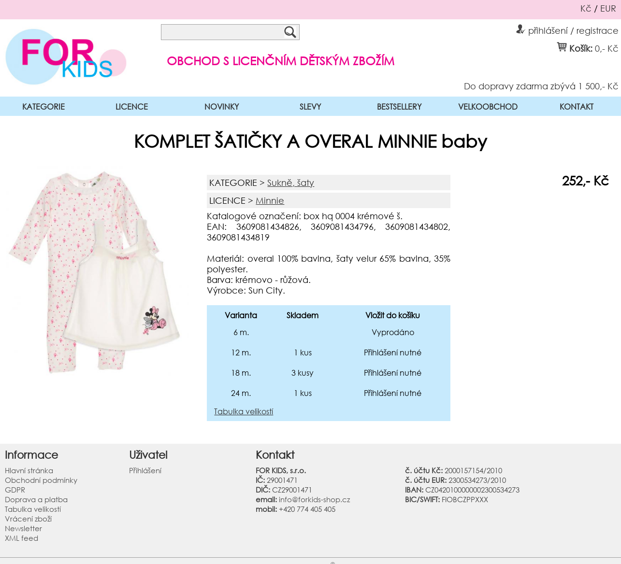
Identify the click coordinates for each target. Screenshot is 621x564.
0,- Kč (607, 48)
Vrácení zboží (28, 518)
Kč (586, 8)
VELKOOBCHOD (488, 106)
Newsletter (23, 528)
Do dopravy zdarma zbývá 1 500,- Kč (541, 85)
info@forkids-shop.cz (314, 499)
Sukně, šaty (290, 182)
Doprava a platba (36, 499)
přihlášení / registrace (567, 29)
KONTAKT (576, 106)
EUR (608, 8)
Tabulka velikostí (243, 411)
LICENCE (132, 106)
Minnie (270, 200)
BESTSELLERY (399, 106)
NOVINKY (221, 106)
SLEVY (310, 106)
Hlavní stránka (29, 470)
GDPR (15, 489)
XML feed (21, 538)
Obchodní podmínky (41, 480)
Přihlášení (145, 470)
